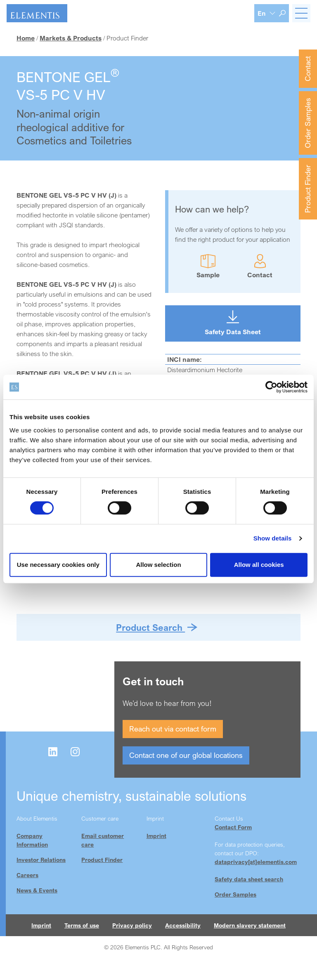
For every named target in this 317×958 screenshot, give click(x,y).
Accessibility (183, 925)
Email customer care (102, 840)
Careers (27, 874)
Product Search (150, 627)
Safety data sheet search (249, 878)
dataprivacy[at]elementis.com (256, 861)
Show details (272, 538)
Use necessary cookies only (58, 564)
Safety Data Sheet (233, 332)
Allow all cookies (259, 564)
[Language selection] (266, 13)
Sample (208, 275)
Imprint (156, 835)
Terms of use (81, 925)
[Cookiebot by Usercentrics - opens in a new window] (271, 387)
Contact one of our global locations (186, 755)
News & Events (37, 890)
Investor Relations (41, 859)
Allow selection (158, 564)
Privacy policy (132, 925)
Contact (307, 68)
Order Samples (307, 123)
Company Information (32, 840)
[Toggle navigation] (301, 13)
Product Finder (307, 189)
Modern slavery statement (250, 925)
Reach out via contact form (172, 728)
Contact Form (233, 827)
